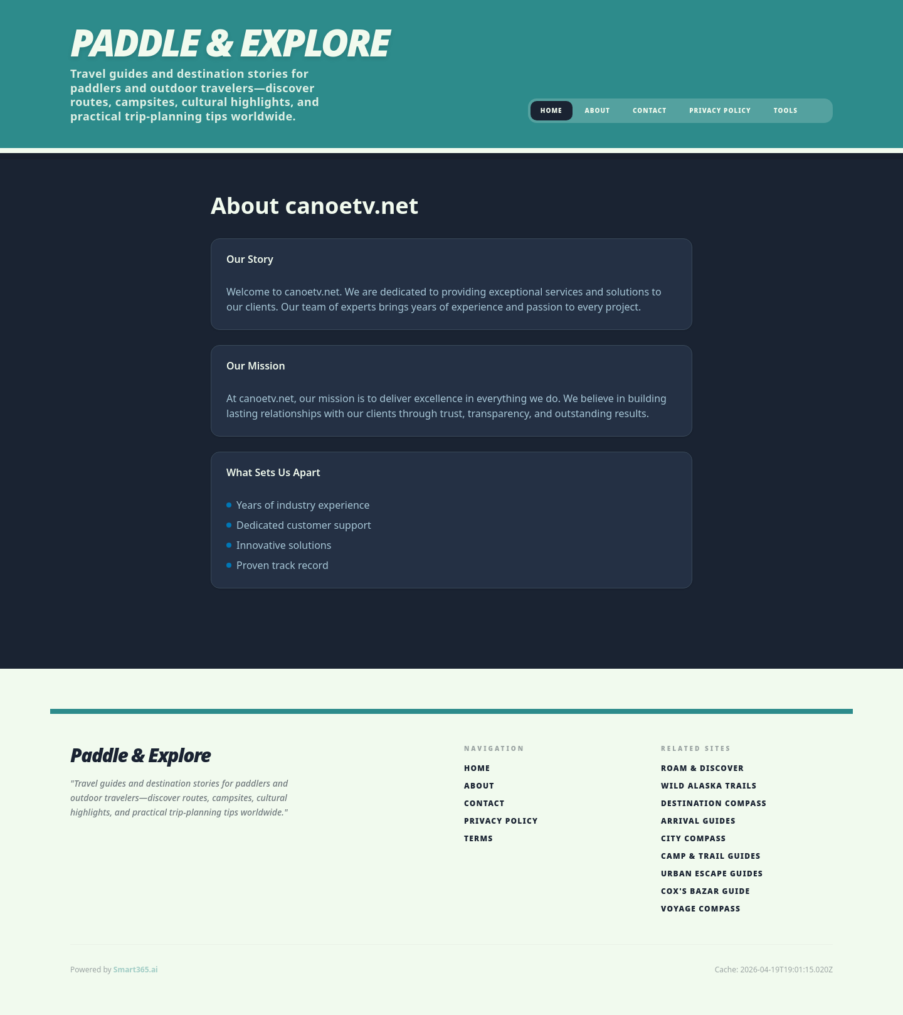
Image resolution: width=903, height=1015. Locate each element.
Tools (786, 110)
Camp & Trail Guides (711, 856)
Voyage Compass (701, 909)
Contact (650, 110)
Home (551, 110)
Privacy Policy (720, 110)
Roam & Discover (702, 768)
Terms (478, 838)
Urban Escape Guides (712, 874)
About (597, 110)
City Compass (693, 839)
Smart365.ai (136, 969)
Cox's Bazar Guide (705, 891)
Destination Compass (714, 804)
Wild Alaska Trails (709, 786)
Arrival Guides (698, 821)
